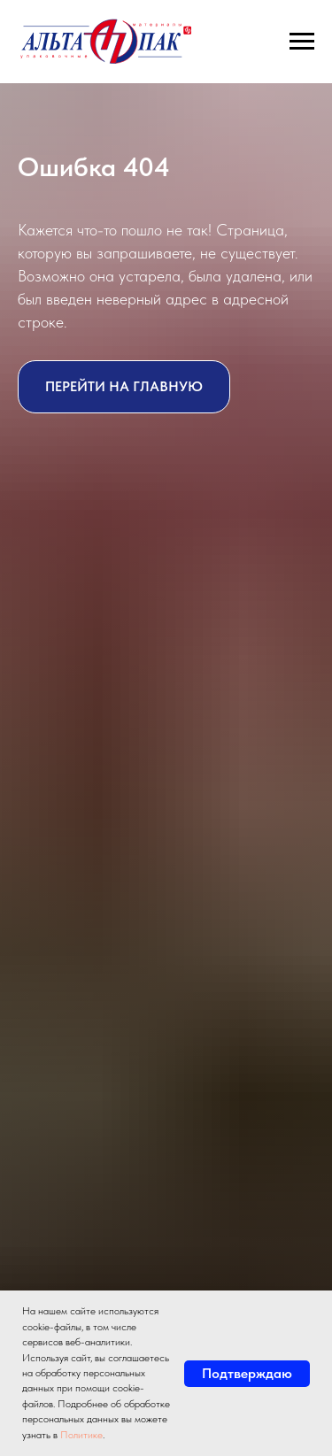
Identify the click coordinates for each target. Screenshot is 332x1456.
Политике (81, 1435)
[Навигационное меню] (302, 41)
